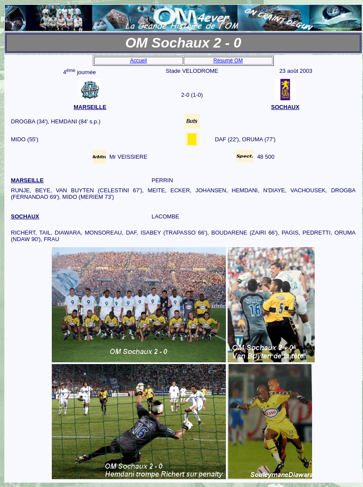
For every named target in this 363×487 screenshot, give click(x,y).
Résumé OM (227, 61)
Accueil (138, 61)
